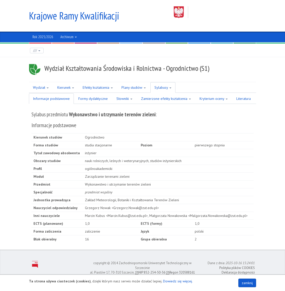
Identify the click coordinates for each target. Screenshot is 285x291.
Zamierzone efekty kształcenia (166, 98)
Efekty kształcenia (98, 87)
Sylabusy (162, 87)
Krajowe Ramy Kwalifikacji (74, 15)
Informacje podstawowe (51, 98)
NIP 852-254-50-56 (150, 272)
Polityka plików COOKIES (237, 268)
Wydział (41, 87)
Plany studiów (133, 87)
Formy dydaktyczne (93, 98)
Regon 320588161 (180, 272)
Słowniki (124, 98)
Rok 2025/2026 (42, 36)
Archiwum (68, 36)
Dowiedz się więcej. (178, 281)
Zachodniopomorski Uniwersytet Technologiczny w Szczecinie (215, 12)
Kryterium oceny (214, 98)
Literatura (243, 98)
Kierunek (65, 87)
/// (36, 50)
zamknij (247, 283)
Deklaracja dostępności (238, 272)
